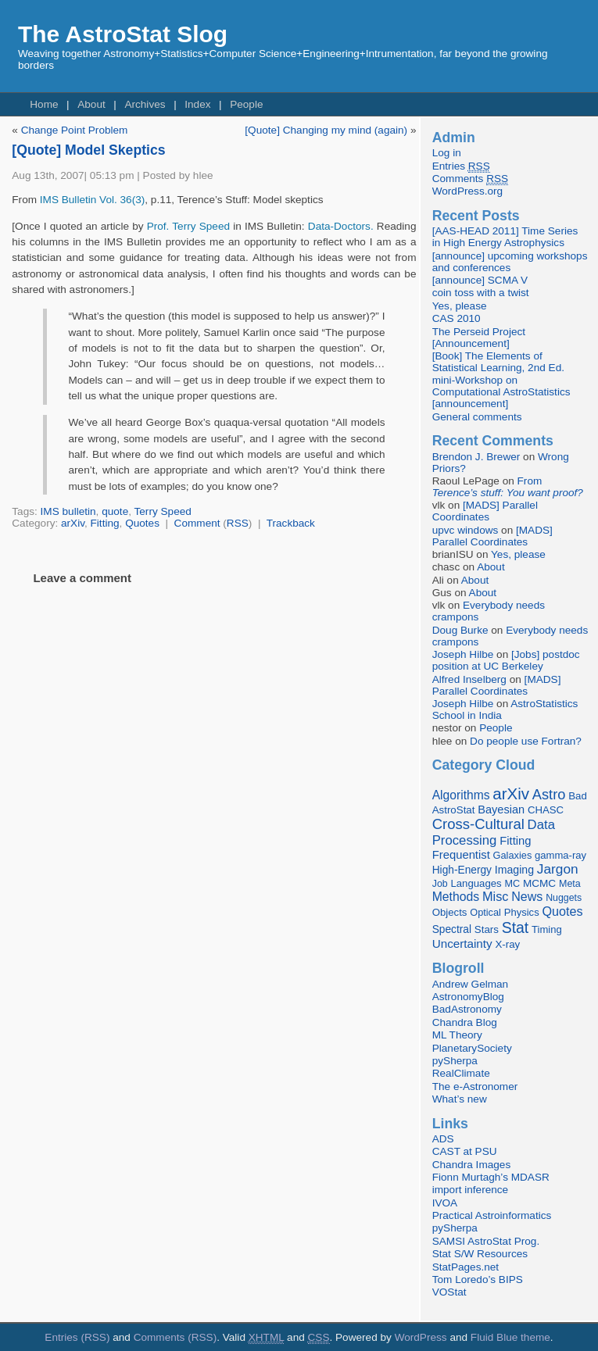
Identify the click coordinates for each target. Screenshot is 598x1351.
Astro (549, 794)
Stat (515, 927)
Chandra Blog (464, 1022)
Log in (446, 153)
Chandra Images (471, 1165)
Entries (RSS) (77, 1337)
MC (512, 883)
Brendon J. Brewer (476, 457)
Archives (144, 104)
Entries (461, 166)
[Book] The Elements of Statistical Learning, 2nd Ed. (498, 361)
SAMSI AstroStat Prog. (486, 1241)
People (246, 104)
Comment (197, 523)
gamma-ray (560, 855)
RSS (238, 523)
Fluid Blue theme (510, 1337)
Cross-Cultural (478, 824)
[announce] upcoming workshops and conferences (510, 261)
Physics (521, 912)
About (91, 104)
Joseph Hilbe (463, 654)
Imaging (514, 869)
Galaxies (512, 855)
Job (440, 883)
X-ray (507, 944)
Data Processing (493, 832)
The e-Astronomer (475, 1086)
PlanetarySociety (472, 1048)
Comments (470, 179)
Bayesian (501, 809)
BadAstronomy (467, 1009)
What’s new (459, 1099)
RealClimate (461, 1073)
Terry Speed (163, 511)
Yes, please (459, 306)
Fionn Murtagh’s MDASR (491, 1177)
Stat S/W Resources (480, 1254)
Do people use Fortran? (526, 741)
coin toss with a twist (480, 292)
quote (115, 511)
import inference (470, 1190)
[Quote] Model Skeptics (88, 150)
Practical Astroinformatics (492, 1215)
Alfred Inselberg (469, 679)
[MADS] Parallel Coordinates (485, 511)
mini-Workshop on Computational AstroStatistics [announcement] (501, 391)
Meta (570, 883)
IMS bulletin (68, 511)
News (526, 896)
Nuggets (564, 897)
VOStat (449, 1292)
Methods (455, 896)
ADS (443, 1139)
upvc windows (465, 530)
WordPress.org (467, 191)
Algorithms (461, 795)
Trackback (291, 523)
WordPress (421, 1337)
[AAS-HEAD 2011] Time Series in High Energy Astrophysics (505, 236)
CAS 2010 (456, 318)
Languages (475, 883)
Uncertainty (462, 943)
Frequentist (461, 855)
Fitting (105, 523)
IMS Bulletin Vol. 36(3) (92, 200)
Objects (449, 912)
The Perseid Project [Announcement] (478, 337)
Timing (547, 929)
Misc (495, 896)
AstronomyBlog (468, 997)
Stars (486, 929)
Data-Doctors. (341, 226)
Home (44, 104)
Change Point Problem (74, 130)
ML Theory (457, 1035)
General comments (477, 417)
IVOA (444, 1203)
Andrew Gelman (470, 984)
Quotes (142, 523)
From (507, 487)
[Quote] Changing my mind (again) (326, 130)
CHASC (546, 810)
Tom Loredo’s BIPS (477, 1279)
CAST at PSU (464, 1151)
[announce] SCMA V (480, 280)
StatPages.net (465, 1267)
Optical (485, 912)
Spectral (451, 929)
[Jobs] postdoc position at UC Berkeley (506, 660)
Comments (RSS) (175, 1337)
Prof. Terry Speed (188, 226)
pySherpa (455, 1061)
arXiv (72, 523)
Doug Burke (460, 630)
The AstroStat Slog (122, 34)
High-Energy (462, 870)
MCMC (539, 883)
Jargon (557, 869)
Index (197, 104)
